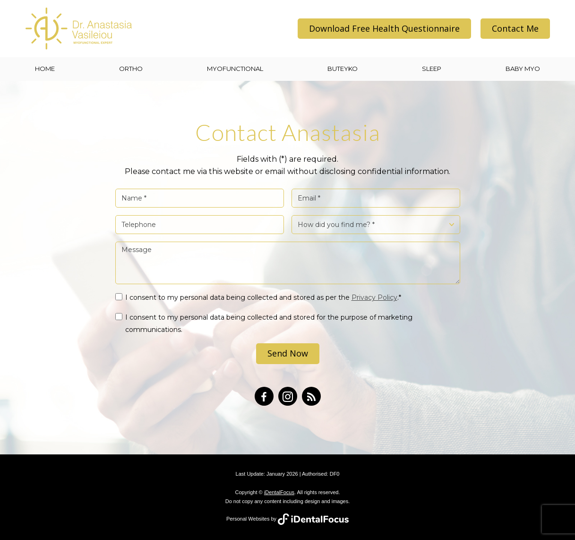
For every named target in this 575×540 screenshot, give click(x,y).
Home (45, 68)
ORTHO (131, 68)
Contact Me (515, 28)
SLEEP (431, 68)
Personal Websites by (287, 519)
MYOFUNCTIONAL (235, 68)
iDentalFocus (279, 492)
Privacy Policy (374, 297)
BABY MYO (523, 68)
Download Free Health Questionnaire (384, 28)
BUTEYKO (342, 68)
